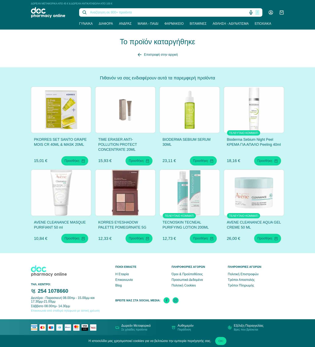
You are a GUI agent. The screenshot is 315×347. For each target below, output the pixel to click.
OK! (220, 341)
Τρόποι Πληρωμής (241, 285)
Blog (118, 285)
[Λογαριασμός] (270, 12)
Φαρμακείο (174, 23)
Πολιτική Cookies (184, 285)
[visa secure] (86, 327)
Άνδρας (125, 23)
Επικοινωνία (124, 279)
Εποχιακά (263, 23)
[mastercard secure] (77, 327)
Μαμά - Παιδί (148, 23)
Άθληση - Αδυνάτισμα (231, 23)
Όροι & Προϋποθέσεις (187, 274)
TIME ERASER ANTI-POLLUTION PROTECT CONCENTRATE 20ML (117, 145)
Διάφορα (106, 23)
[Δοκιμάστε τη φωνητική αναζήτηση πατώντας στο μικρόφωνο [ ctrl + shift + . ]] (251, 12)
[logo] (52, 12)
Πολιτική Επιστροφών (243, 274)
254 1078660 (53, 291)
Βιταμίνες (198, 23)
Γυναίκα (86, 23)
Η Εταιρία (122, 274)
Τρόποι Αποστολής (241, 279)
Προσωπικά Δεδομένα (187, 279)
